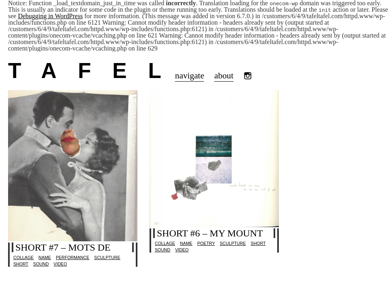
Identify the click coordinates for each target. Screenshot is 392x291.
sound (40, 263)
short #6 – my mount (210, 233)
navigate (189, 75)
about (223, 75)
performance (72, 257)
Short (20, 263)
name (44, 257)
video (60, 263)
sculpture (107, 257)
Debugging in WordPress (50, 16)
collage (23, 257)
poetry (206, 243)
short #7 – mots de (62, 247)
